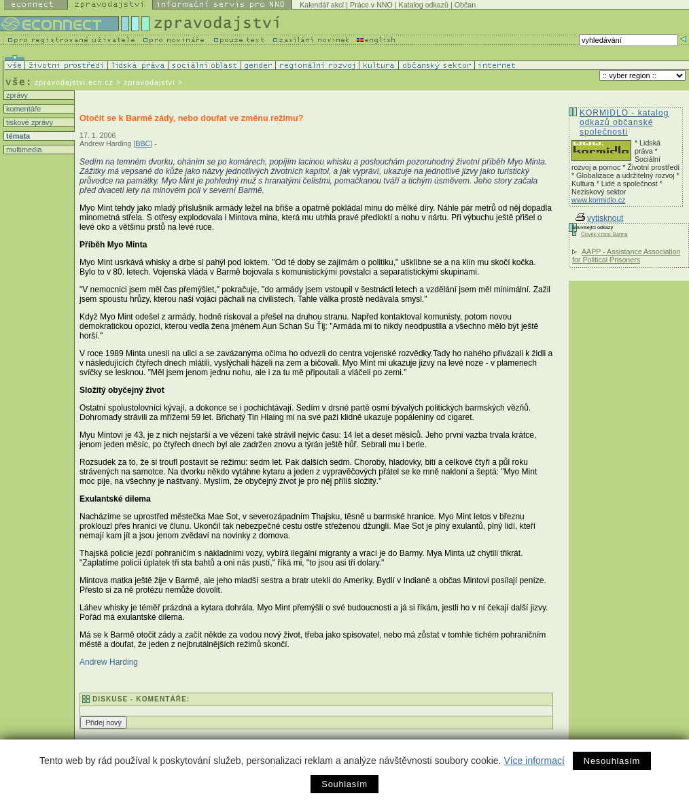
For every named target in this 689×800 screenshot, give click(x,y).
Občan (465, 5)
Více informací (534, 760)
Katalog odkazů (423, 5)
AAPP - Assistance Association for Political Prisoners (626, 255)
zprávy (16, 95)
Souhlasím (344, 784)
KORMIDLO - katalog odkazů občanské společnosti (624, 122)
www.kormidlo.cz (598, 200)
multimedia (23, 149)
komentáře (22, 109)
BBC (142, 143)
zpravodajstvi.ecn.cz (74, 82)
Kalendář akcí (322, 5)
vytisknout (599, 218)
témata (17, 136)
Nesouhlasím (612, 761)
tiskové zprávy (28, 122)
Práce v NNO (371, 5)
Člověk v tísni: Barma (604, 234)
